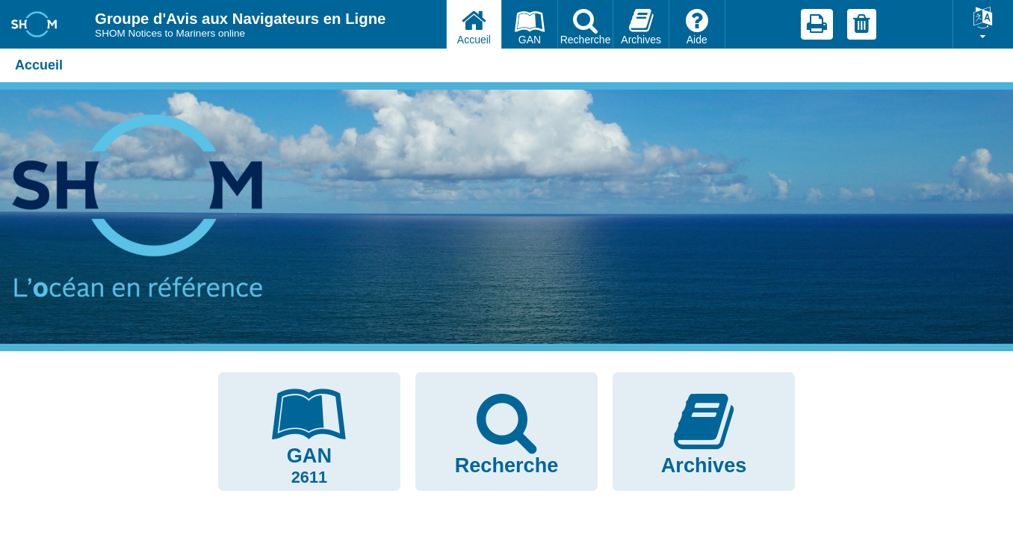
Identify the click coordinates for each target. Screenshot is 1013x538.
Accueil (39, 65)
